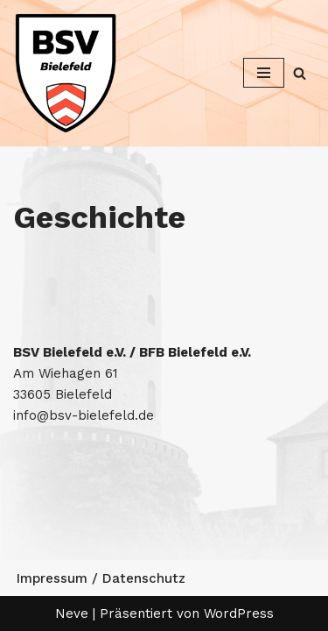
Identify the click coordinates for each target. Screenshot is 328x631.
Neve (71, 613)
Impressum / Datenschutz (101, 578)
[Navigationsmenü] (263, 73)
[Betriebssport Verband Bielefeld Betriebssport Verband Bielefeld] (65, 73)
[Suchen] (299, 73)
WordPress (239, 613)
